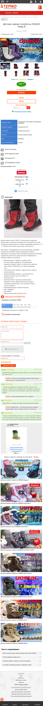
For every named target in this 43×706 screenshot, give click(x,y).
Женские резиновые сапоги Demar (21, 694)
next (40, 442)
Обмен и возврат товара (21, 684)
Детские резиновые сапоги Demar (21, 691)
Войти (35, 1)
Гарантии (21, 682)
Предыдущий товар (7, 34)
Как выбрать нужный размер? (12, 314)
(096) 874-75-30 (19, 181)
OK (28, 107)
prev (2, 442)
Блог (21, 675)
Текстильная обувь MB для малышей (21, 696)
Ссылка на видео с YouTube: (10, 355)
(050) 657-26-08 (19, 185)
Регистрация (40, 1)
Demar (4, 19)
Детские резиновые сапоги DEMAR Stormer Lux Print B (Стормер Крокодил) (16, 449)
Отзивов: (30, 79)
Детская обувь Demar (21, 689)
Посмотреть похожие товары (22, 111)
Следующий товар (35, 34)
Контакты (21, 678)
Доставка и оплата (21, 680)
